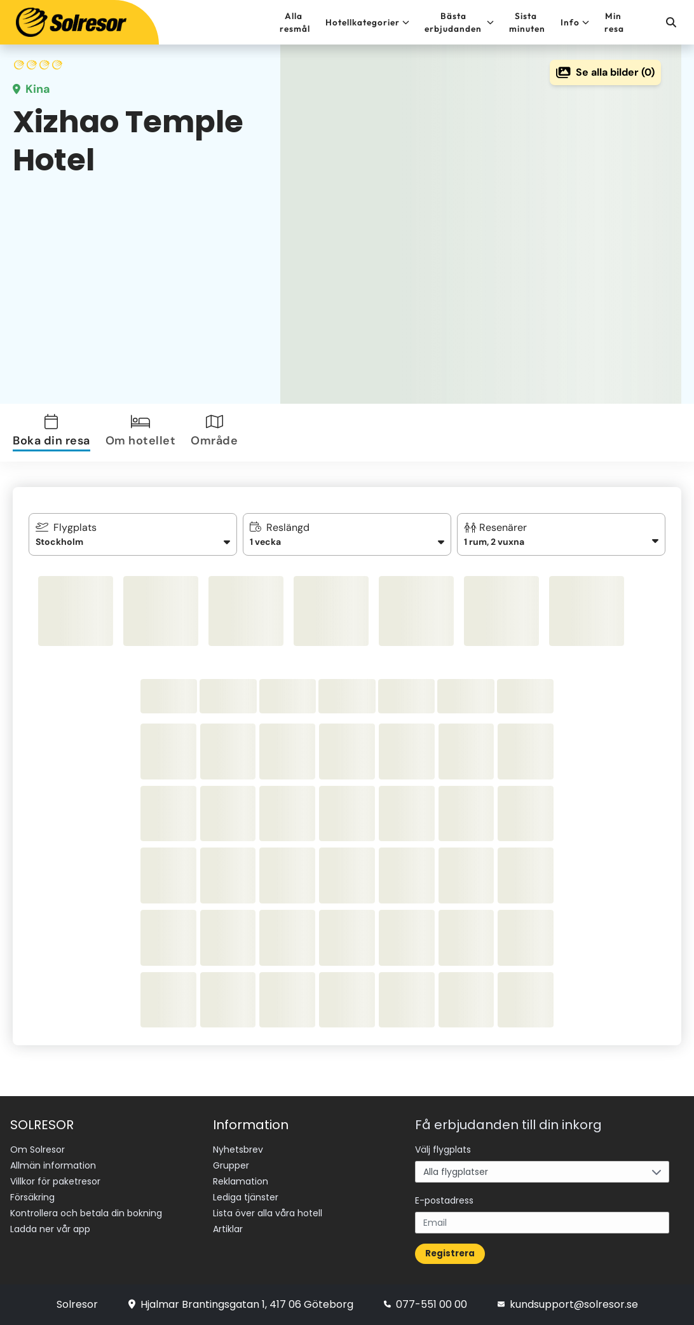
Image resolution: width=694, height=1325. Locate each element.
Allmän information (53, 1165)
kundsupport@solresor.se (568, 1304)
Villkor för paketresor (55, 1181)
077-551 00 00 (425, 1304)
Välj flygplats (443, 1149)
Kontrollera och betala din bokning (86, 1213)
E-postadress (444, 1200)
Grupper (231, 1165)
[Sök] (670, 22)
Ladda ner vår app (50, 1229)
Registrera (450, 1253)
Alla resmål (295, 22)
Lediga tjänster (245, 1197)
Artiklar (228, 1229)
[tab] (54, 432)
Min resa (614, 22)
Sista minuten (527, 22)
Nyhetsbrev (238, 1149)
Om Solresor (37, 1149)
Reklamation (240, 1181)
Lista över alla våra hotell (267, 1213)
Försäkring (32, 1197)
